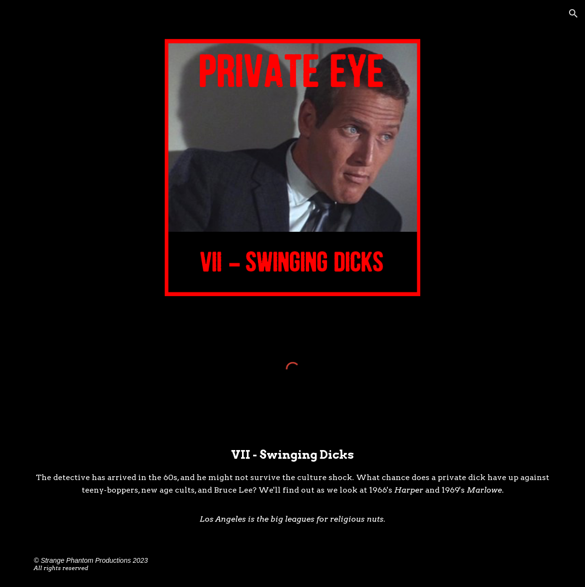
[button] (573, 13)
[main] (292, 485)
